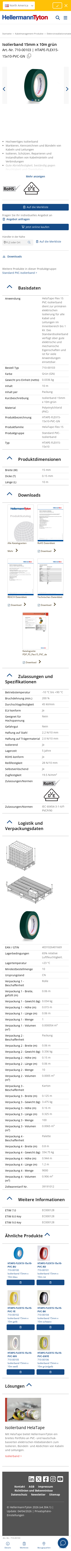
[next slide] (67, 89)
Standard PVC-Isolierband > (19, 273)
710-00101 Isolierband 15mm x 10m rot (50, 1262)
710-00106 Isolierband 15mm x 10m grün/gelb (50, 1351)
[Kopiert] (29, 55)
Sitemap (54, 1494)
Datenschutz (19, 1494)
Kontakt (19, 1486)
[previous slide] (4, 89)
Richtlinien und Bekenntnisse (34, 1490)
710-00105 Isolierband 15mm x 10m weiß (21, 1351)
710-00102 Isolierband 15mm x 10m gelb (21, 1306)
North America (19, 5)
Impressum (45, 1486)
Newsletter (38, 1494)
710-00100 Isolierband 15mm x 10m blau (21, 1262)
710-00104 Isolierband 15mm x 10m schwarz (50, 1306)
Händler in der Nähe (13, 236)
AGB (31, 1486)
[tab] (35, 288)
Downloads (12, 256)
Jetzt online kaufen (35, 227)
